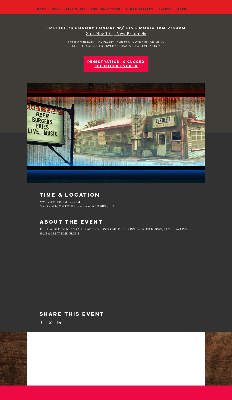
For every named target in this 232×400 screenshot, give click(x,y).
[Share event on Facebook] (41, 322)
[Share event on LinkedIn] (59, 322)
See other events (116, 66)
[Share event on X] (50, 322)
